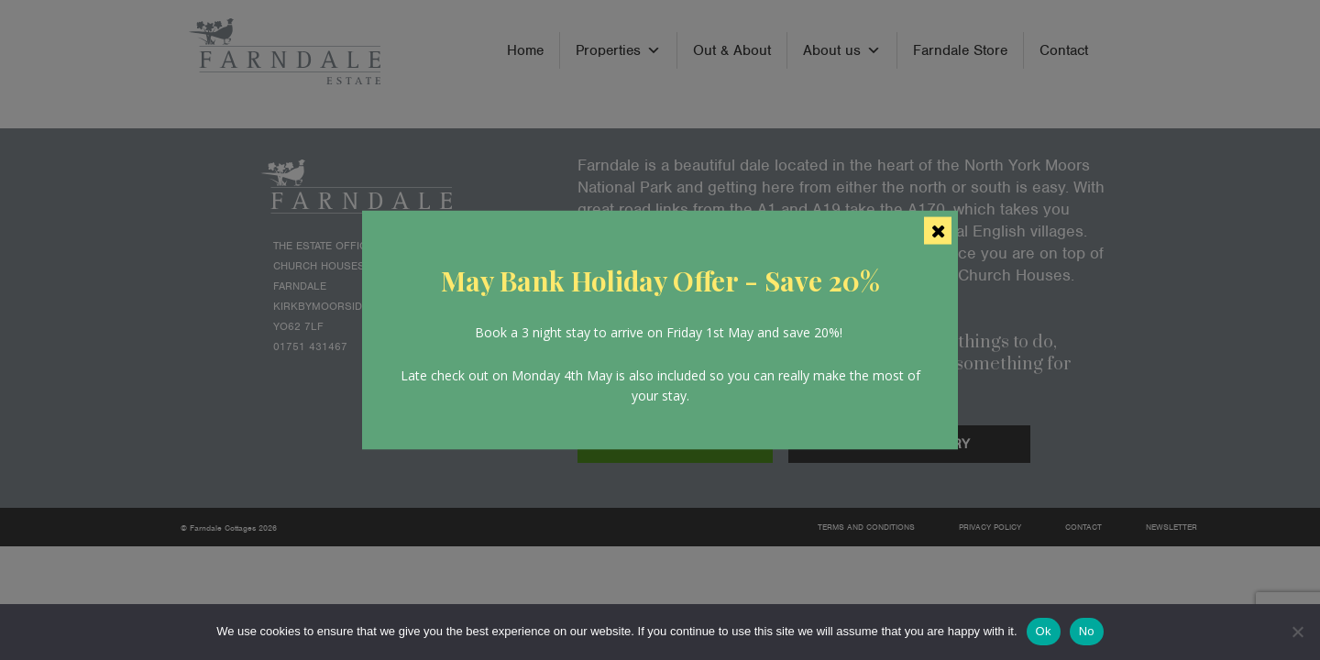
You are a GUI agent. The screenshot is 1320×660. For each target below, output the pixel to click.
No (1086, 631)
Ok (1043, 631)
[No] (1297, 631)
